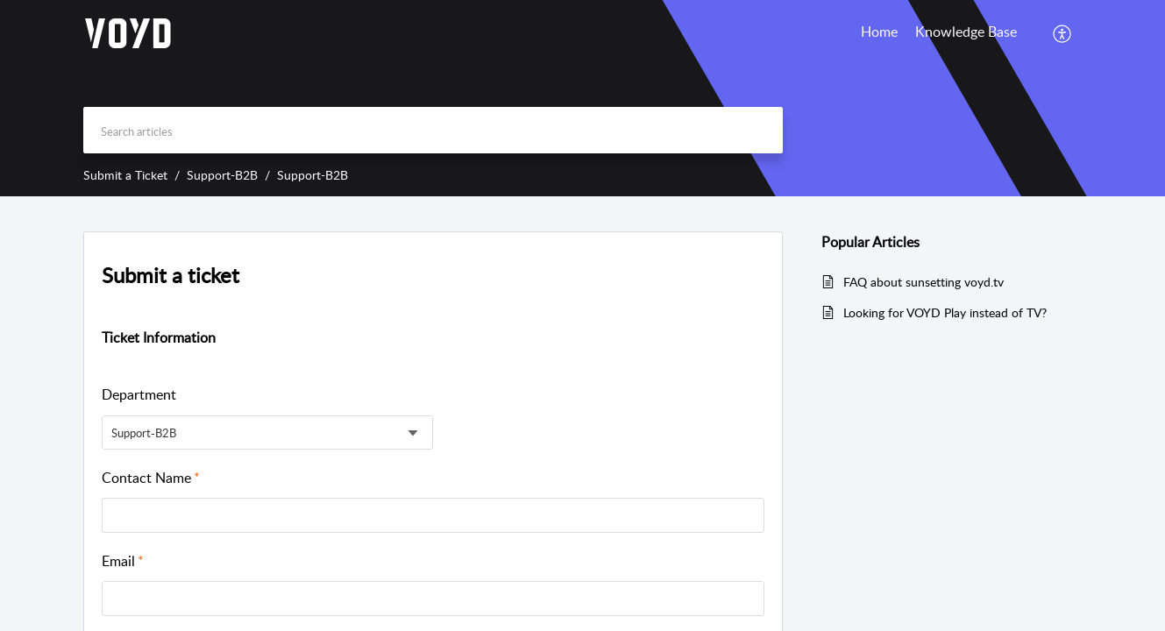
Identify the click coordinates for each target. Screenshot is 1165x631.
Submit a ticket (170, 274)
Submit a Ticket (125, 175)
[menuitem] (1063, 33)
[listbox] (267, 432)
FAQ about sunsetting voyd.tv (923, 281)
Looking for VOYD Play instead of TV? (945, 312)
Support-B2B (222, 175)
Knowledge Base (966, 31)
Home (879, 31)
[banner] (582, 98)
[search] (433, 130)
